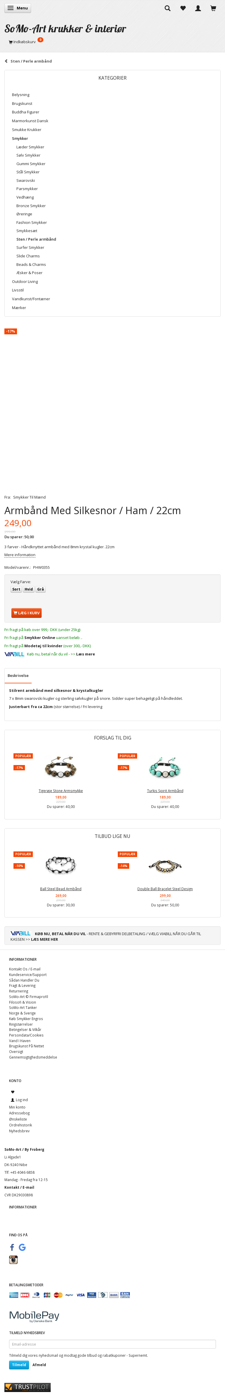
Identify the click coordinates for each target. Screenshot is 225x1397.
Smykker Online (39, 637)
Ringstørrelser (21, 1024)
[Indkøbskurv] (112, 42)
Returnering (18, 991)
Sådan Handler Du (24, 980)
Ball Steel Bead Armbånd (60, 888)
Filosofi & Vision (22, 1002)
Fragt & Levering (22, 985)
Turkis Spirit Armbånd (165, 790)
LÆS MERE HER (44, 939)
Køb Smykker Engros (26, 1018)
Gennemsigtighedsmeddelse (33, 1057)
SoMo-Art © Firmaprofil (28, 996)
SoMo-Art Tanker (23, 1007)
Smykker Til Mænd (29, 497)
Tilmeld (19, 1364)
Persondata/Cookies (26, 1035)
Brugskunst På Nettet (26, 1046)
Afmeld (39, 1364)
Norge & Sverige (22, 1013)
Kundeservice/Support (28, 974)
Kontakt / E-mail (19, 1187)
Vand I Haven (19, 1040)
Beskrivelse (18, 675)
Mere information (19, 554)
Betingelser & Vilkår (25, 1029)
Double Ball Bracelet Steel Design (165, 888)
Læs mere (85, 654)
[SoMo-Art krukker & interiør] (65, 28)
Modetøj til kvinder (43, 645)
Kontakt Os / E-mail (24, 969)
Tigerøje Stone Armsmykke (61, 790)
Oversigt (16, 1051)
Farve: (21, 581)
